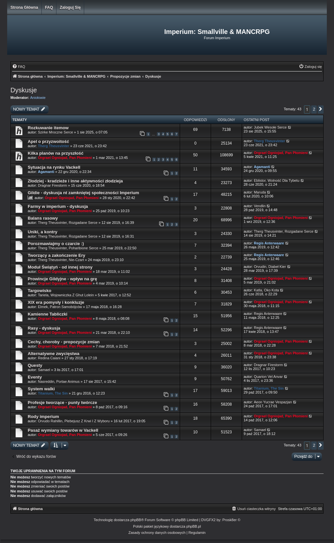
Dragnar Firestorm (52, 185)
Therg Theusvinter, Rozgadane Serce (68, 223)
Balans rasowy (43, 218)
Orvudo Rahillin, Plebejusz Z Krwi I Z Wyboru (74, 421)
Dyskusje (23, 90)
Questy (35, 365)
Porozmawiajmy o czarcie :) (56, 243)
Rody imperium (43, 416)
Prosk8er (229, 520)
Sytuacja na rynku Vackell (54, 167)
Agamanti (46, 172)
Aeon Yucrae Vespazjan (273, 402)
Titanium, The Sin (53, 393)
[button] (321, 109)
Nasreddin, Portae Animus (59, 381)
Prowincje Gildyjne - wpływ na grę (62, 278)
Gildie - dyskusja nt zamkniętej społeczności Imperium (83, 192)
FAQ (49, 7)
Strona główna (24, 7)
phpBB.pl (193, 526)
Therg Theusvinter (53, 146)
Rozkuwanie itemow (48, 127)
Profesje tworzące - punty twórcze (62, 402)
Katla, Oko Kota (266, 290)
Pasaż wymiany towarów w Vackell (63, 430)
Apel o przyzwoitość (48, 141)
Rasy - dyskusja (44, 328)
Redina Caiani (49, 358)
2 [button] (314, 109)
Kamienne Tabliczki (47, 314)
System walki (41, 388)
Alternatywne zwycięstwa (53, 353)
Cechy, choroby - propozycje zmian (63, 341)
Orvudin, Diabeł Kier (270, 267)
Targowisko (39, 290)
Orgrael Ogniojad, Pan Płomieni (65, 158)
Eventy (35, 377)
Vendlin (260, 206)
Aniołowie (38, 98)
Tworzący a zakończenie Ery (56, 255)
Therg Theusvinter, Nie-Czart (61, 260)
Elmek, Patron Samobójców (60, 307)
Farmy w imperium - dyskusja (58, 206)
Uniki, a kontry (42, 231)
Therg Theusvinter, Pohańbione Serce (68, 248)
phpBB (135, 520)
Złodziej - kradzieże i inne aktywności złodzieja (75, 180)
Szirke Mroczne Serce (55, 132)
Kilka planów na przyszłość (56, 153)
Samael (44, 370)
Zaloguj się (70, 7)
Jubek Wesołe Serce (270, 127)
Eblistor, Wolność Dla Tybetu (276, 180)
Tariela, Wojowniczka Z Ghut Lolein (66, 295)
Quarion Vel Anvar (268, 377)
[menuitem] (18, 66)
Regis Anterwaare (269, 243)
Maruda (260, 192)
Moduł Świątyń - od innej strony (60, 267)
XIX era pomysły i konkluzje (56, 302)
